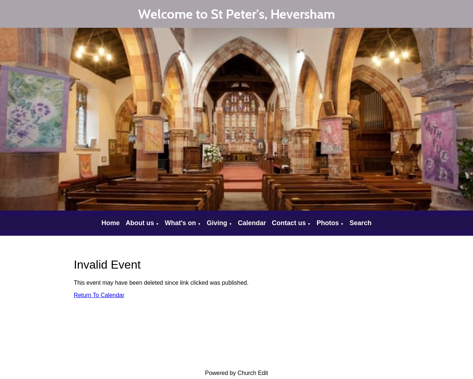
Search (360, 223)
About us (140, 223)
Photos (328, 223)
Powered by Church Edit (236, 373)
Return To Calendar (99, 295)
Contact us (289, 223)
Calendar (252, 223)
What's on (180, 223)
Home (111, 223)
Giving (217, 223)
